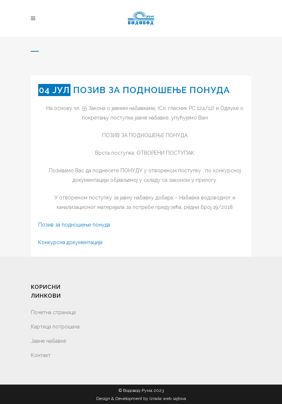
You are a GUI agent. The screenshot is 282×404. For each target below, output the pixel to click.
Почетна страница (53, 312)
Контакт (41, 355)
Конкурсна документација (70, 242)
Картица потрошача (55, 327)
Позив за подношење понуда (74, 225)
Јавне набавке (48, 341)
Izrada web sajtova (167, 398)
